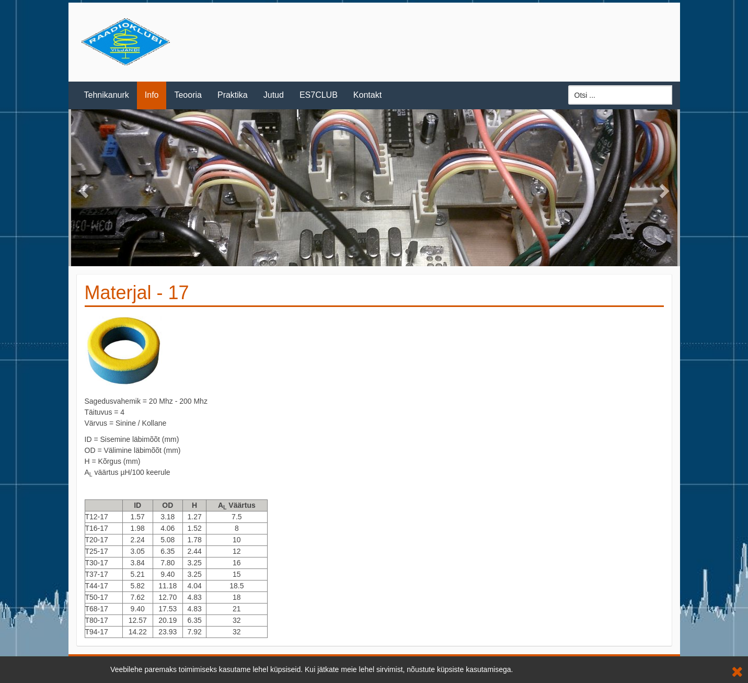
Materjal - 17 (137, 292)
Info (152, 94)
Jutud (273, 94)
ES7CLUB (319, 94)
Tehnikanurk (106, 94)
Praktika (232, 94)
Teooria (187, 94)
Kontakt (367, 94)
